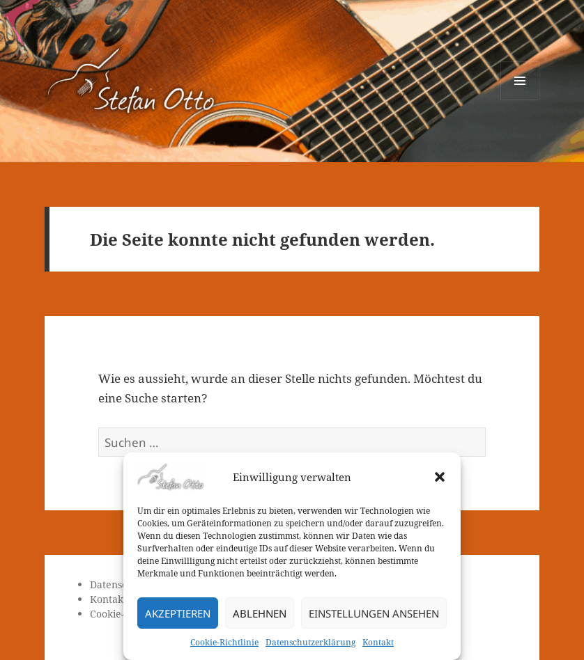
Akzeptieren (177, 613)
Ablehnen (259, 613)
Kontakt (378, 642)
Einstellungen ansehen (374, 613)
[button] (440, 477)
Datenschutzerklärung (310, 642)
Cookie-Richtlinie (224, 642)
